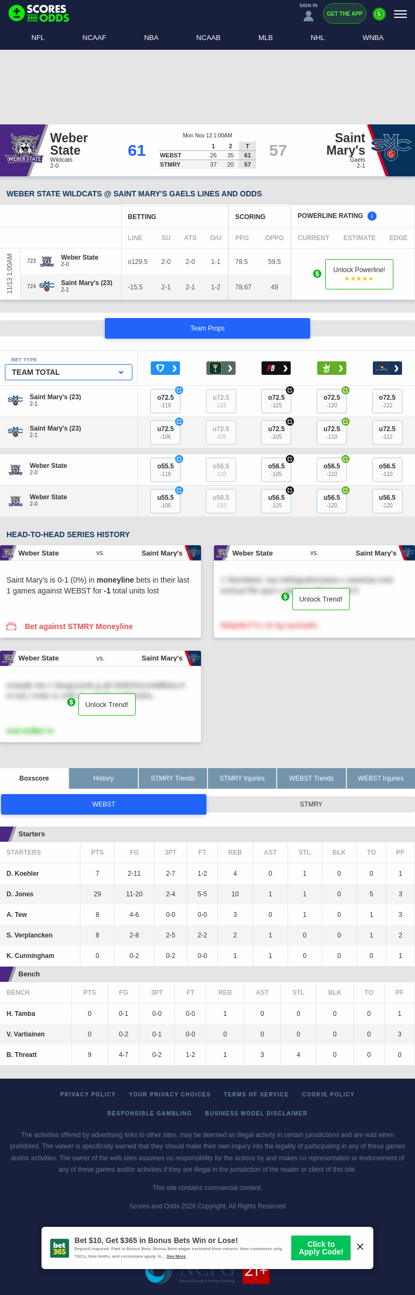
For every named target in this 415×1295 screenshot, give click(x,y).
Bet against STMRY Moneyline (79, 626)
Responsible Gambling (150, 1113)
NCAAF (94, 38)
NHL (318, 38)
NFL (38, 38)
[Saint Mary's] (86, 283)
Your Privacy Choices (170, 1095)
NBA (151, 38)
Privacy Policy (88, 1095)
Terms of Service (256, 1095)
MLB (265, 38)
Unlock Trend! (321, 599)
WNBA (373, 38)
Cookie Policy (328, 1095)
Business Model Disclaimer (256, 1113)
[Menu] (400, 14)
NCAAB (208, 38)
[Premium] (379, 18)
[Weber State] (79, 257)
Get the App (345, 14)
